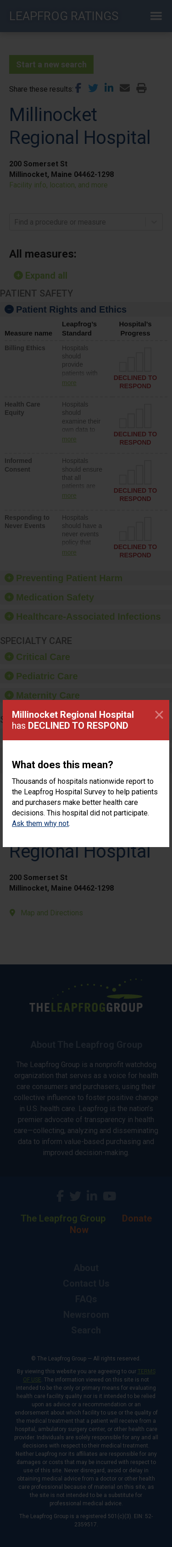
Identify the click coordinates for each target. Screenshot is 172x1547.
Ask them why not (40, 823)
